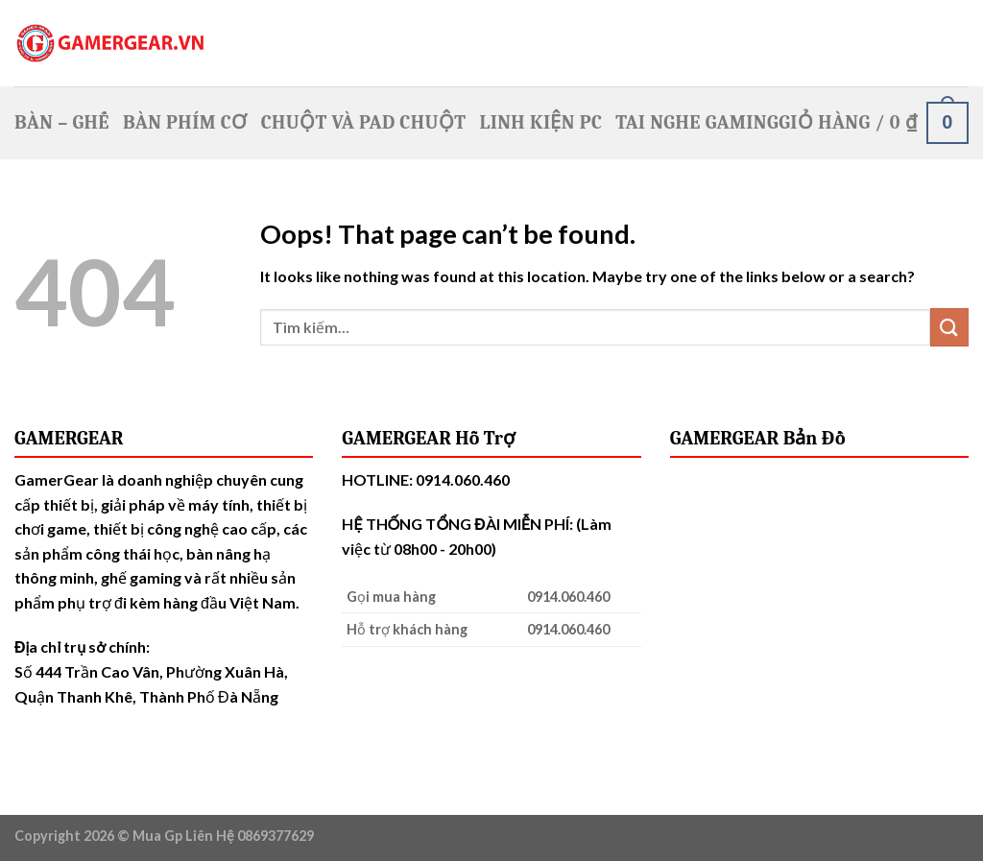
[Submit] (949, 327)
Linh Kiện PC (540, 122)
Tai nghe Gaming (697, 122)
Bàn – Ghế (61, 122)
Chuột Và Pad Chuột (364, 122)
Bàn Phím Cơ (185, 122)
